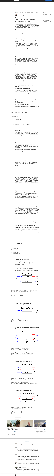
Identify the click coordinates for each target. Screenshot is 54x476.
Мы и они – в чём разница (46, 18)
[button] (53, 1)
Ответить (18, 445)
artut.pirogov (8, 431)
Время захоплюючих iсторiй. (46, 20)
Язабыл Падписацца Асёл (37, 429)
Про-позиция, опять (45, 13)
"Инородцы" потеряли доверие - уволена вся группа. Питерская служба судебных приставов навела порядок (13, 429)
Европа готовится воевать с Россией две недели (40, 428)
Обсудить (27, 441)
